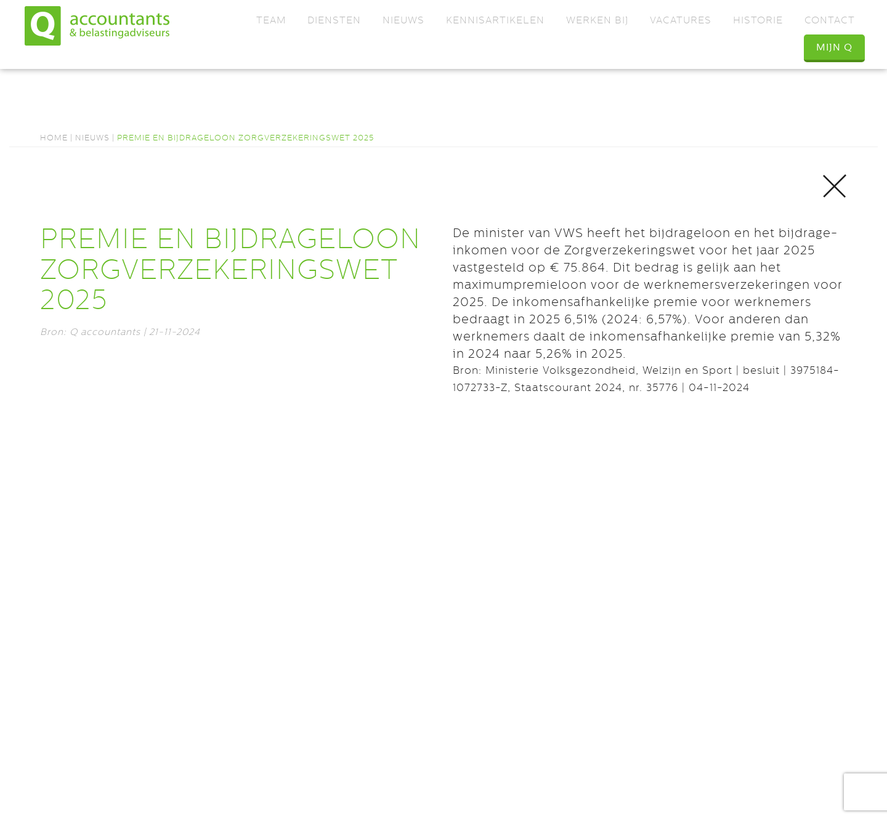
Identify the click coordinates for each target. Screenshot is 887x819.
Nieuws (403, 20)
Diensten (334, 20)
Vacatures (680, 20)
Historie (758, 20)
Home (54, 137)
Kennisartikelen (495, 20)
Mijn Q (834, 47)
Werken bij (597, 20)
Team (271, 20)
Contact (829, 20)
